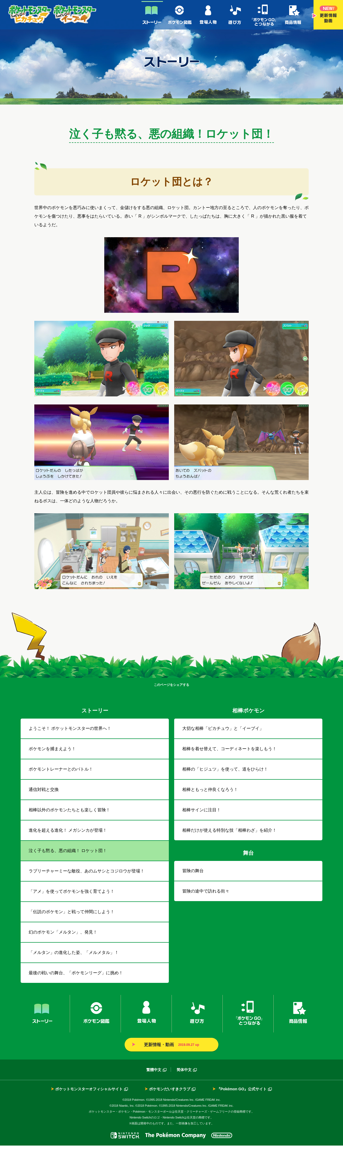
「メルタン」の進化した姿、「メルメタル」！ (74, 963)
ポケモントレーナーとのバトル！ (61, 779)
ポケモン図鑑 (180, 14)
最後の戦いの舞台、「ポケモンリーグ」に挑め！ (76, 983)
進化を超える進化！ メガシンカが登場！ (68, 840)
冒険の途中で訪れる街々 (205, 901)
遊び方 (235, 14)
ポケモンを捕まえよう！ (52, 759)
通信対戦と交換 (44, 800)
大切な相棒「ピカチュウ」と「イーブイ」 (223, 739)
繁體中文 (153, 1080)
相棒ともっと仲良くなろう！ (210, 800)
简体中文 (184, 1080)
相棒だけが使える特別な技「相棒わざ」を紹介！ (229, 840)
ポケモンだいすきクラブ (169, 1099)
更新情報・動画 (328, 14)
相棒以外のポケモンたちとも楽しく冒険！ (69, 820)
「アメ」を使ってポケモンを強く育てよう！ (71, 901)
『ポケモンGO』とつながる (264, 14)
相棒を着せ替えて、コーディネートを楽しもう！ (229, 759)
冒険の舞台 (193, 881)
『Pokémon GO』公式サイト (242, 1099)
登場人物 (208, 14)
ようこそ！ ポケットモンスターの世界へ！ (70, 739)
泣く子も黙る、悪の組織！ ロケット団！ (68, 861)
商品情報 (293, 14)
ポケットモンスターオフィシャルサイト (89, 1099)
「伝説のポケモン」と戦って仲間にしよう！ (71, 922)
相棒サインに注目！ (201, 820)
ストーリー (152, 14)
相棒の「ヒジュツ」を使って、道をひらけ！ (225, 779)
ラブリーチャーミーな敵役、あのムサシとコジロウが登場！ (86, 881)
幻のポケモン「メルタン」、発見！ (63, 942)
